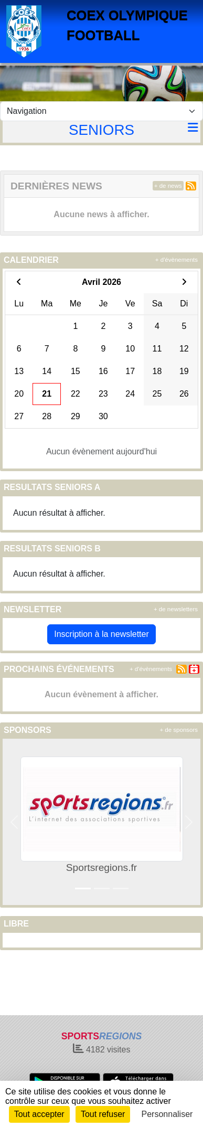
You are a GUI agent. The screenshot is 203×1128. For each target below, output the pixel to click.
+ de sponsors (178, 730)
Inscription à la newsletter (101, 634)
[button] (14, 822)
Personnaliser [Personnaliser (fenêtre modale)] (167, 1114)
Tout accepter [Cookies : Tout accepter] (39, 1114)
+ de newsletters (176, 609)
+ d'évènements (176, 260)
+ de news (168, 186)
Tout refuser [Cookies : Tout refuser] (103, 1114)
